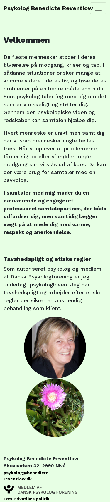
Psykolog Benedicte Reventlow (29, 8)
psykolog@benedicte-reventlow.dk (27, 475)
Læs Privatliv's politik (27, 498)
